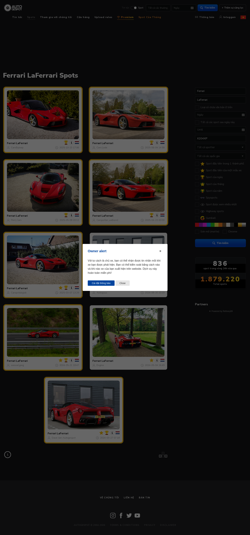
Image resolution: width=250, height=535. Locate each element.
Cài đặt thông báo (101, 283)
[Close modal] (160, 251)
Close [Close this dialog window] (122, 283)
